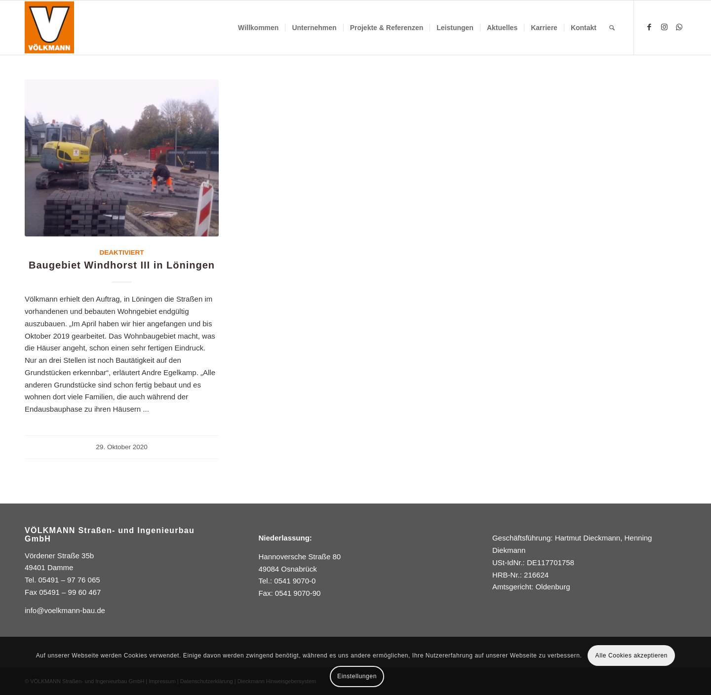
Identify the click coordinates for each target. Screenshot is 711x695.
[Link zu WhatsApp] (679, 27)
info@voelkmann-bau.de (65, 610)
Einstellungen (357, 676)
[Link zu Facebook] (649, 27)
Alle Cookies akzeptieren (631, 655)
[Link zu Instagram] (664, 27)
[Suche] (612, 27)
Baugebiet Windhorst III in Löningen (122, 265)
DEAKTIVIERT (122, 252)
